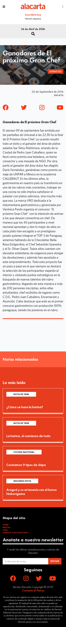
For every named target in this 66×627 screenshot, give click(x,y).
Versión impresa (33, 18)
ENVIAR (55, 561)
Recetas (6, 527)
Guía (5, 530)
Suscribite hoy (33, 14)
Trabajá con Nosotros (15, 532)
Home (5, 524)
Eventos (55, 71)
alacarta (58, 95)
